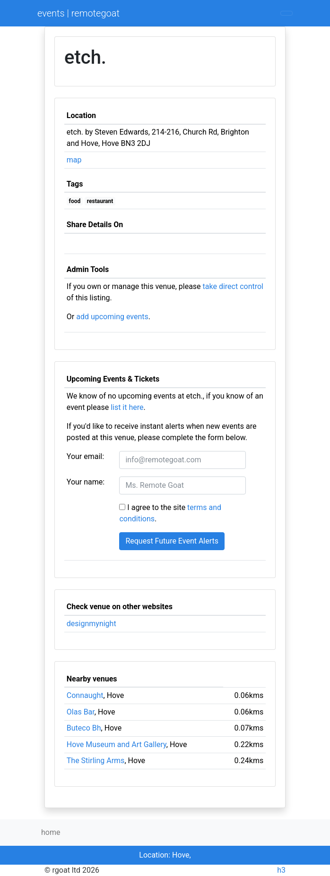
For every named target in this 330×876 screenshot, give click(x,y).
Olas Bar (81, 711)
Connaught (85, 695)
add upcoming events (112, 316)
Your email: (85, 456)
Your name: (85, 481)
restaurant (100, 201)
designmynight (91, 623)
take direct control (233, 286)
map (74, 159)
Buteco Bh (84, 727)
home (50, 832)
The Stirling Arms (96, 760)
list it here (127, 407)
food (75, 201)
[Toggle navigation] (286, 13)
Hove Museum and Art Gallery (116, 744)
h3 (281, 870)
